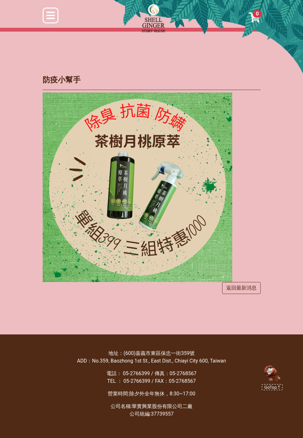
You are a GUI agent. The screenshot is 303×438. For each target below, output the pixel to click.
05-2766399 (136, 373)
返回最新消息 (241, 288)
